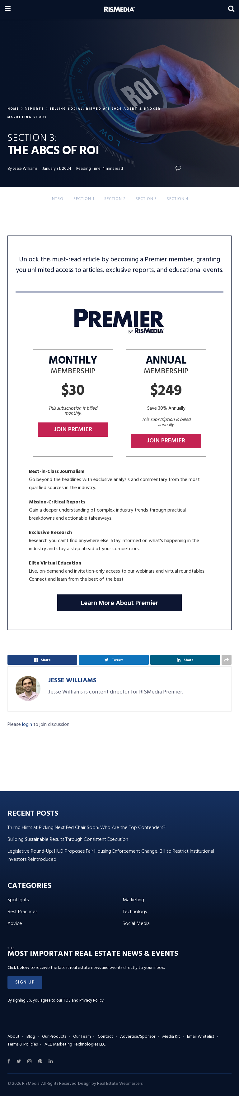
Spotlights (18, 900)
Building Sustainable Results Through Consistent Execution (67, 840)
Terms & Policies (22, 1044)
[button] (24, 982)
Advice (14, 924)
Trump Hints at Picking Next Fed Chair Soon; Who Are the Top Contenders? (86, 828)
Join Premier (73, 430)
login (27, 725)
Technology (135, 912)
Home (13, 108)
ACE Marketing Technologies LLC (75, 1044)
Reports (34, 108)
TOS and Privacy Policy (83, 1000)
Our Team (82, 1036)
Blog (30, 1036)
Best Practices (22, 912)
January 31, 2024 (56, 168)
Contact (105, 1036)
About (13, 1036)
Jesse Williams (72, 680)
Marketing (133, 900)
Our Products (54, 1036)
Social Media (136, 924)
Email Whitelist (200, 1036)
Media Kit (171, 1036)
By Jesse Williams (22, 168)
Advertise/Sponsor (137, 1036)
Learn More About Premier (119, 603)
